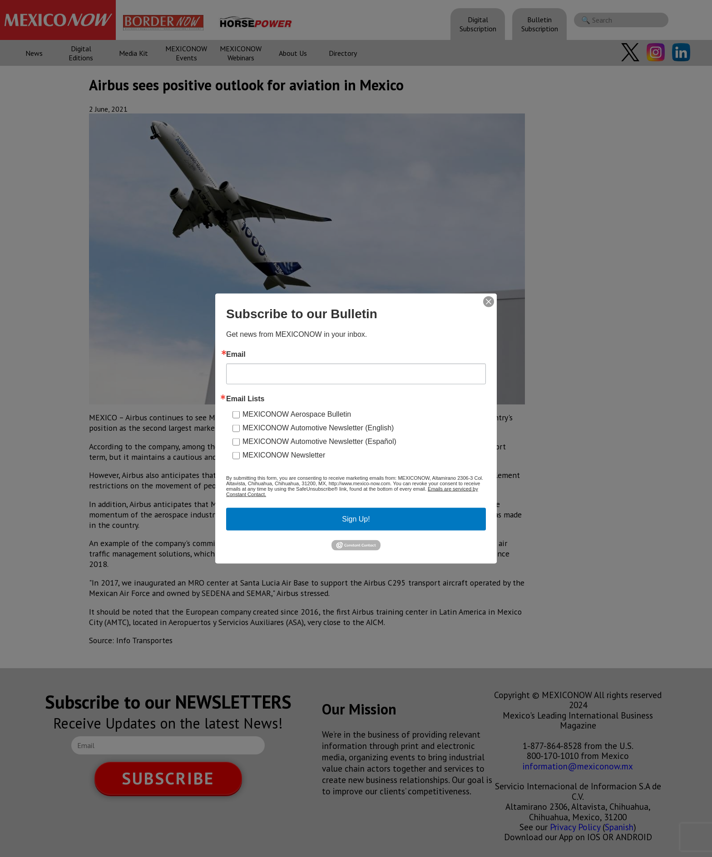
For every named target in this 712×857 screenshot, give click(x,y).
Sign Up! (356, 519)
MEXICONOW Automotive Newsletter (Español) (319, 441)
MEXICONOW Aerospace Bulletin (296, 414)
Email (236, 354)
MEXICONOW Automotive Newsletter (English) (318, 428)
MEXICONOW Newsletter (283, 455)
